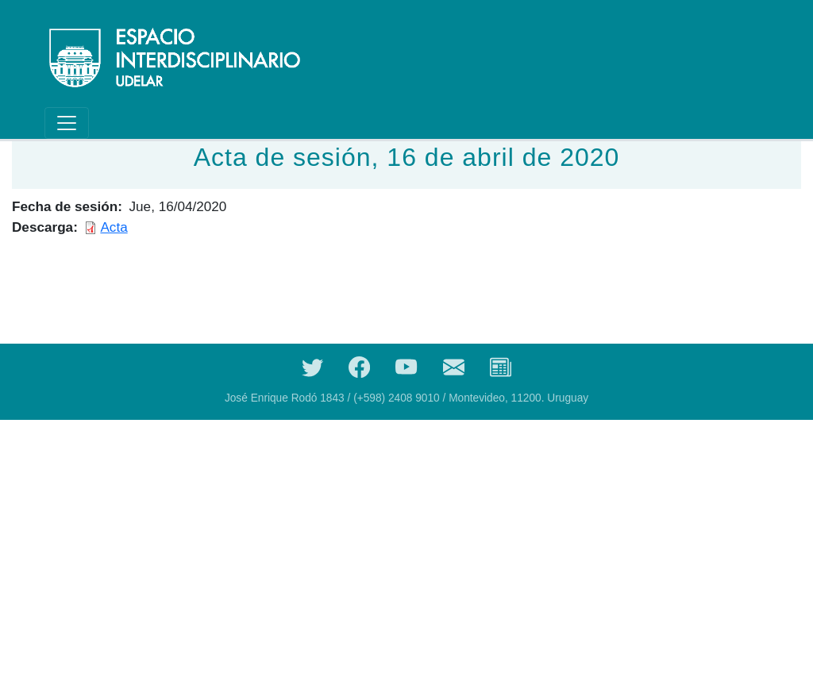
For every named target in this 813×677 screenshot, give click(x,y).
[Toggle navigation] (66, 123)
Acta (113, 227)
